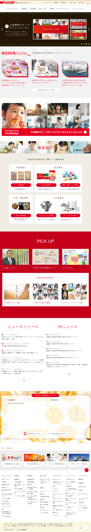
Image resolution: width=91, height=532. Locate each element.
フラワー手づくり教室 (70, 503)
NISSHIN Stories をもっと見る (46, 90)
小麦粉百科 (69, 486)
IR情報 (52, 8)
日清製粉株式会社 (21, 189)
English (82, 2)
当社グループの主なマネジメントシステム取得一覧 (45, 481)
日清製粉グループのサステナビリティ (58, 482)
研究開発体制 (30, 482)
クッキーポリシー (82, 505)
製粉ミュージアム (70, 493)
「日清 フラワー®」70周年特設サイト (70, 513)
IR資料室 (42, 499)
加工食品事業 (46, 185)
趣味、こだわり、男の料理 (70, 499)
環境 (54, 486)
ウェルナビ (56, 515)
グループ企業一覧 (6, 516)
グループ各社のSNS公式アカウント (57, 434)
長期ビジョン (5, 487)
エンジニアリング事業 (46, 215)
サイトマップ (81, 510)
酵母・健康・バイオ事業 (70, 185)
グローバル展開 (6, 498)
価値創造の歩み (6, 484)
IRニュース (43, 491)
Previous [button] (2, 29)
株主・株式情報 (44, 504)
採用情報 (64, 2)
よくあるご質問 (44, 512)
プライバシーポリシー (83, 494)
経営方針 (42, 494)
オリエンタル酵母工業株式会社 (70, 189)
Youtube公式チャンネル (33, 434)
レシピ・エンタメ (78, 8)
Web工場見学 (69, 496)
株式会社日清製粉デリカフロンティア (21, 220)
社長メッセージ (6, 479)
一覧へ (24, 380)
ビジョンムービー (45, 277)
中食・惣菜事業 (21, 215)
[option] (45, 29)
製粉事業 (21, 185)
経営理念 (4, 482)
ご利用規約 (81, 502)
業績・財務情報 (44, 502)
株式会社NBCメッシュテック (71, 219)
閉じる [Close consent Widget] (81, 528)
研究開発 (33, 8)
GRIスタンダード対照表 (58, 502)
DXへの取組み (5, 501)
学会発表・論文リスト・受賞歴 (32, 488)
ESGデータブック (57, 498)
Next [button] (88, 29)
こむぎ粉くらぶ (70, 479)
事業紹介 (24, 8)
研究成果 (29, 484)
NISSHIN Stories (6, 504)
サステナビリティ (63, 8)
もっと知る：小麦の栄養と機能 (32, 492)
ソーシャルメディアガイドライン (83, 499)
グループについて (13, 8)
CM (66, 517)
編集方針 (55, 512)
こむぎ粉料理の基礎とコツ (70, 489)
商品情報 (56, 2)
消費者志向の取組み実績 (58, 506)
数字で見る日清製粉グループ (7, 495)
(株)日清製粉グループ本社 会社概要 (7, 512)
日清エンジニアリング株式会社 (46, 219)
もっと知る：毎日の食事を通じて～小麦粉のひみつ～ (32, 497)
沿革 (3, 509)
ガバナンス (56, 491)
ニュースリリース (47, 2)
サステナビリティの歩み (58, 495)
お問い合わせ (72, 2)
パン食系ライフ (70, 507)
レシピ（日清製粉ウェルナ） (70, 482)
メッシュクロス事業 (70, 215)
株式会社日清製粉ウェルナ (47, 189)
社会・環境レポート (58, 510)
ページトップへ (87, 470)
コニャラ (68, 510)
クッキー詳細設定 (82, 508)
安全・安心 (42, 8)
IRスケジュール (44, 510)
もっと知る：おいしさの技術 (32, 502)
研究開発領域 (30, 479)
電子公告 (42, 507)
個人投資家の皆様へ (45, 497)
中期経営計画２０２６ (7, 490)
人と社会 (55, 489)
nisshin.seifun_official (17, 403)
